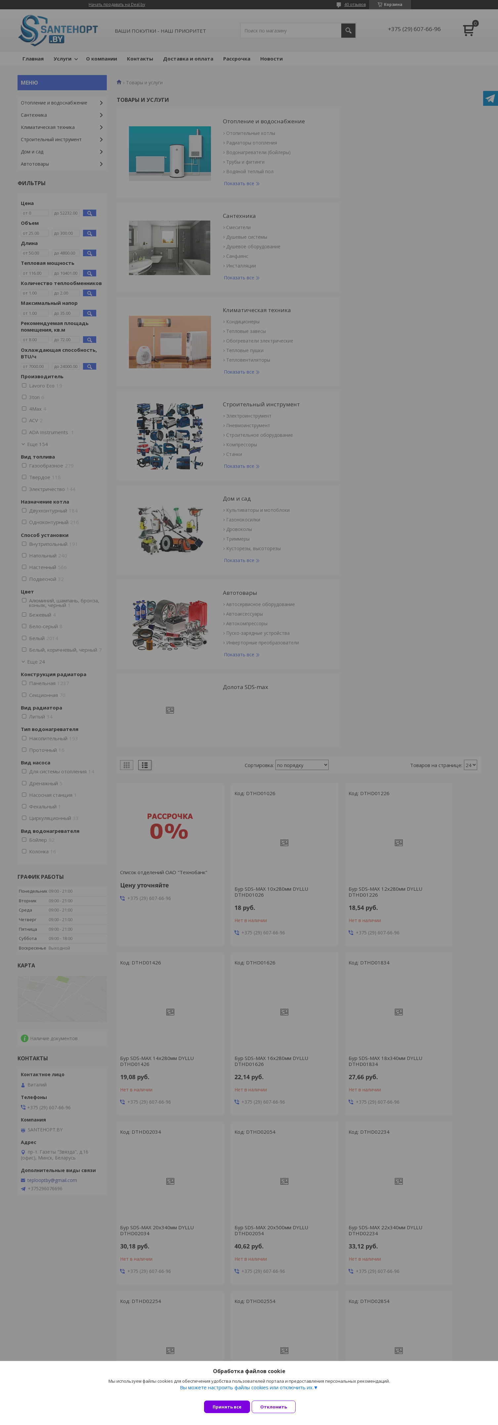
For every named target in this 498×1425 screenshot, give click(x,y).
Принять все (227, 1407)
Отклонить (278, 1407)
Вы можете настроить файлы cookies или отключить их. (246, 1392)
